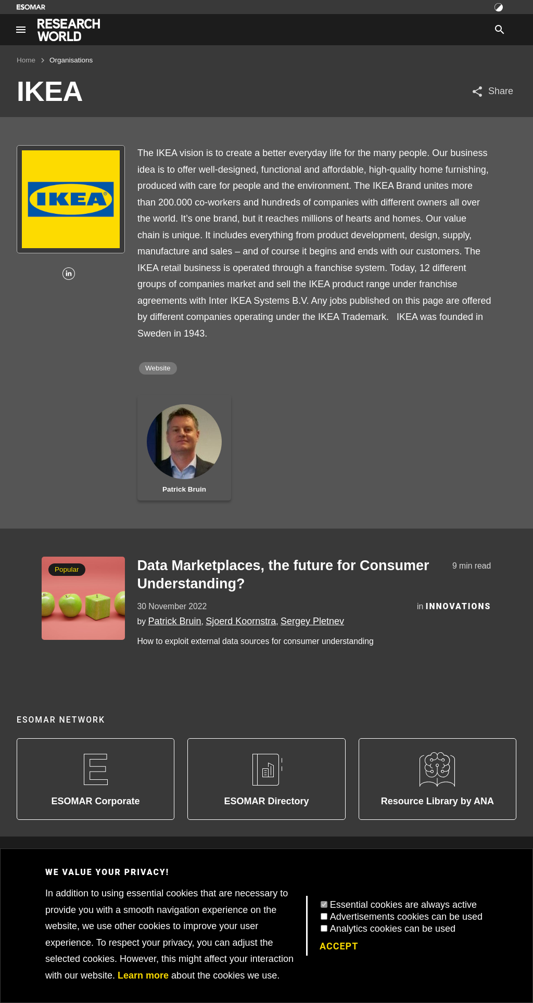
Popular (67, 569)
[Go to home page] (68, 30)
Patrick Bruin (174, 621)
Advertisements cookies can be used (406, 916)
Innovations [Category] (458, 606)
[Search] (499, 29)
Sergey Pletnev (312, 621)
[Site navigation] (20, 29)
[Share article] (492, 91)
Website (158, 368)
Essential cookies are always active (403, 904)
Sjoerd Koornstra (241, 621)
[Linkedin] (68, 274)
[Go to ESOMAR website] (31, 7)
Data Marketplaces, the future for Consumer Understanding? (283, 574)
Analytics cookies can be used (392, 928)
